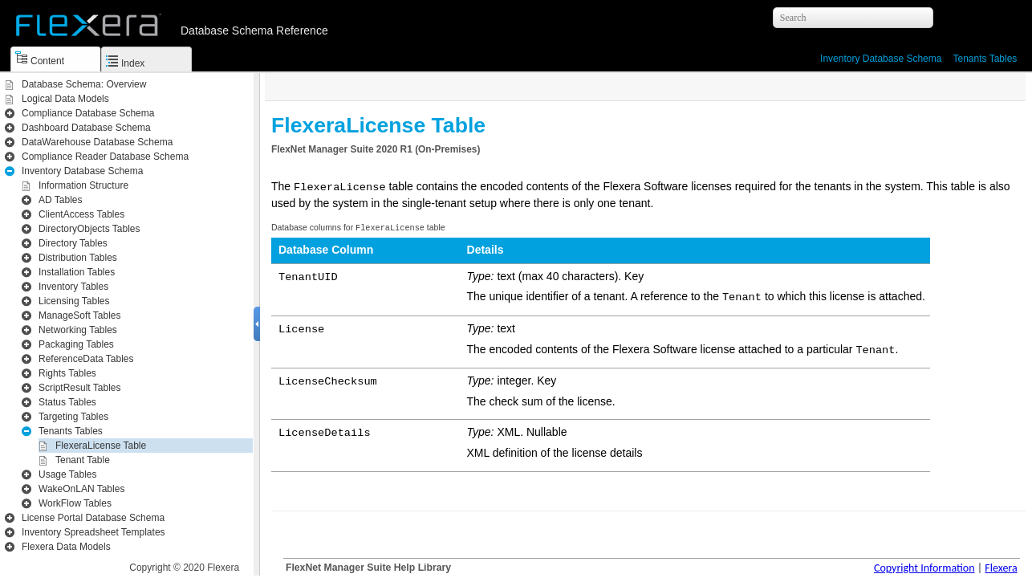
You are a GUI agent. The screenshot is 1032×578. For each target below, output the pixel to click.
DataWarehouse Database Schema (97, 142)
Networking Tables (78, 330)
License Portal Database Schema (93, 517)
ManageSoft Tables (80, 315)
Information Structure (83, 185)
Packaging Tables (76, 344)
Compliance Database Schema (88, 113)
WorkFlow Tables (75, 503)
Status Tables (67, 402)
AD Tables (60, 200)
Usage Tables (68, 474)
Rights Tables (67, 373)
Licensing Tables (74, 301)
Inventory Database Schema (880, 58)
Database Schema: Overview (84, 84)
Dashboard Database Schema (86, 127)
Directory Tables (73, 243)
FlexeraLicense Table (100, 445)
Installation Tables (77, 272)
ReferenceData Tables (86, 358)
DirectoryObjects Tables (89, 228)
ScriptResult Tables (80, 387)
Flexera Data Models (66, 546)
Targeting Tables (73, 416)
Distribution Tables (78, 257)
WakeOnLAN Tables (81, 489)
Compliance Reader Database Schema (105, 156)
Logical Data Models (65, 98)
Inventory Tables (73, 286)
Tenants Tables (985, 58)
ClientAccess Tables (81, 214)
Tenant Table (82, 460)
